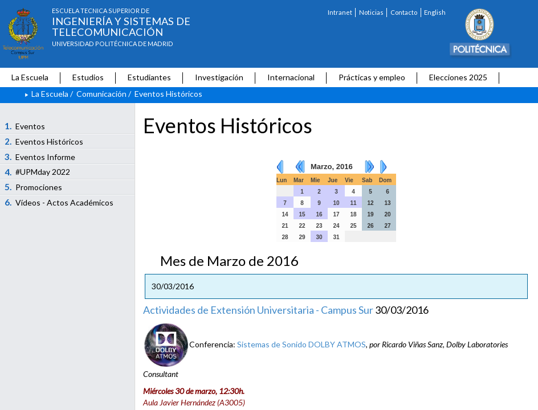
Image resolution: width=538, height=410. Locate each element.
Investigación (219, 77)
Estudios (88, 77)
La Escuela (29, 77)
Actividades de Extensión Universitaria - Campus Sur (258, 310)
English (435, 12)
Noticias (371, 12)
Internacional (291, 77)
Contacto (403, 12)
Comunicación (101, 94)
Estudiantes (149, 77)
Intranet (340, 12)
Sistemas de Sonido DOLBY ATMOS (301, 344)
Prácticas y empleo (372, 77)
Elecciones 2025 (458, 77)
